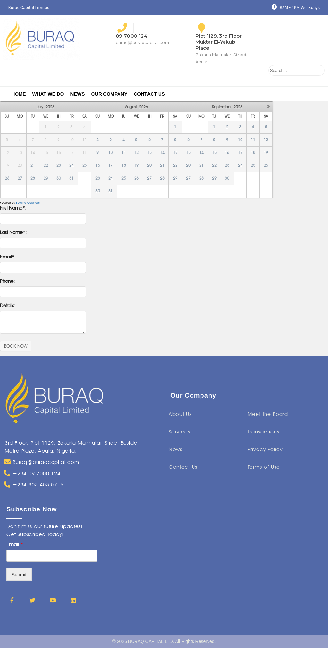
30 (58, 178)
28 (32, 178)
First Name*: (13, 208)
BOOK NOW (15, 346)
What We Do (48, 94)
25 (84, 165)
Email (14, 545)
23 (58, 165)
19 (136, 165)
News (77, 94)
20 (149, 165)
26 (7, 178)
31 (71, 178)
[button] (180, 414)
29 (46, 178)
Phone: (7, 281)
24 (71, 165)
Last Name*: (13, 232)
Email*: (8, 257)
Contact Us (149, 94)
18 (123, 165)
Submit (19, 574)
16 (97, 165)
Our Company (109, 94)
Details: (7, 305)
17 (110, 165)
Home (19, 94)
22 (46, 165)
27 (20, 178)
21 (32, 165)
